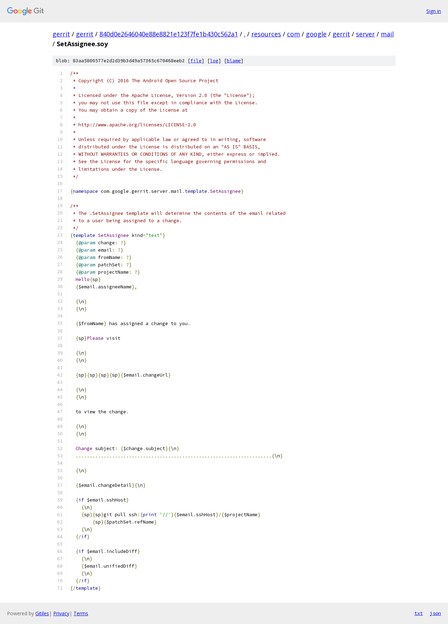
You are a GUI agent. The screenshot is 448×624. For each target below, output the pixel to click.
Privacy (61, 613)
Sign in (433, 11)
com (293, 34)
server (365, 34)
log (214, 61)
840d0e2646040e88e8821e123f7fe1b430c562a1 (168, 34)
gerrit (61, 34)
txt (418, 613)
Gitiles (42, 613)
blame (234, 61)
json (435, 613)
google (316, 34)
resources (266, 34)
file (196, 61)
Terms (81, 613)
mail (387, 34)
